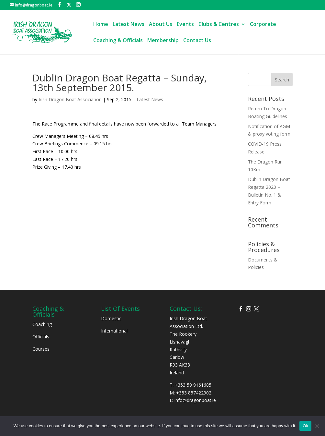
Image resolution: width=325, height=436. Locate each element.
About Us (160, 25)
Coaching (42, 324)
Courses (41, 349)
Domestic (111, 318)
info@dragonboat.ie (195, 400)
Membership (163, 41)
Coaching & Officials (118, 41)
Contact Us (197, 41)
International (114, 331)
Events (185, 25)
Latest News (128, 25)
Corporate (263, 25)
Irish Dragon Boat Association (70, 99)
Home (100, 25)
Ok (305, 425)
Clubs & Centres (218, 25)
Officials (40, 336)
